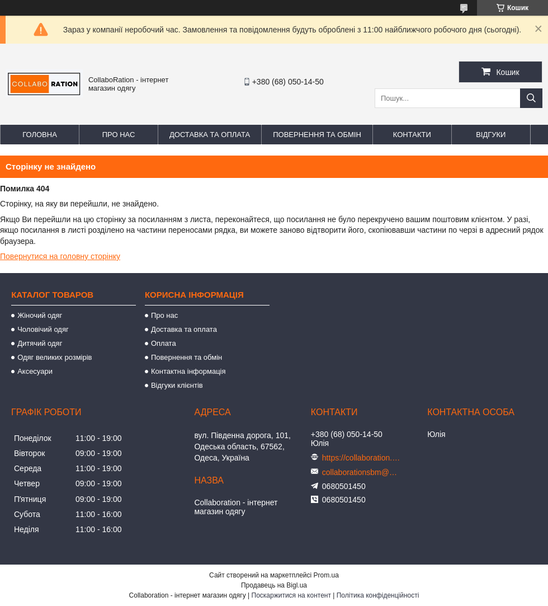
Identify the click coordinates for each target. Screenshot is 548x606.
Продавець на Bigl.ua (274, 585)
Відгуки (491, 134)
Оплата (163, 343)
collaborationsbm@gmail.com (361, 472)
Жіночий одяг (39, 315)
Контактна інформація (188, 371)
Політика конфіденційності (378, 595)
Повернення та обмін (317, 134)
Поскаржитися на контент (291, 595)
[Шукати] (531, 98)
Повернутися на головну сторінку (60, 256)
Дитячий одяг (39, 343)
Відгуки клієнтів (177, 385)
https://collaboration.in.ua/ (361, 457)
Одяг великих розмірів (54, 357)
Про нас (118, 134)
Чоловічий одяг (43, 329)
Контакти (412, 134)
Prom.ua (326, 575)
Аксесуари (35, 371)
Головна (39, 134)
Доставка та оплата (209, 134)
